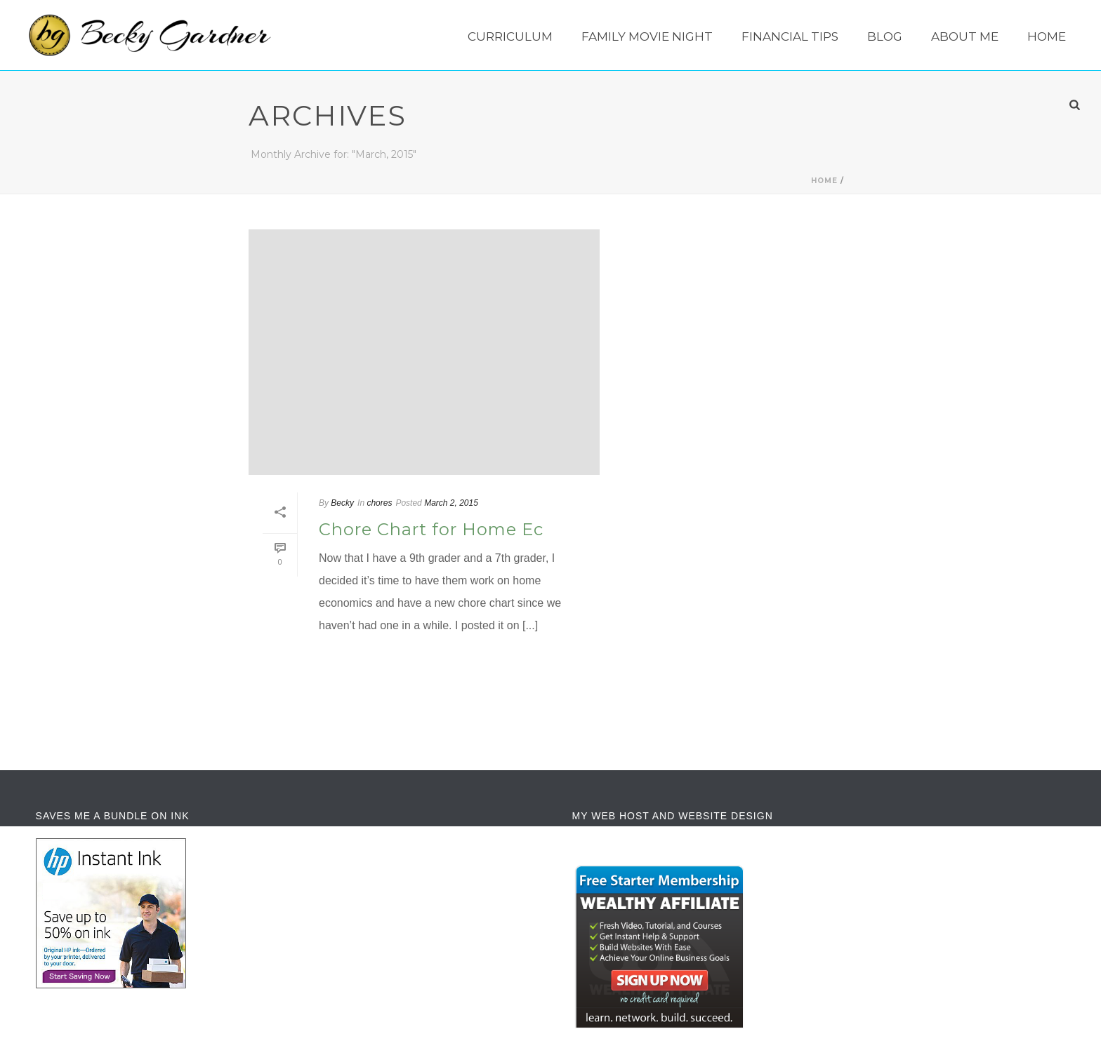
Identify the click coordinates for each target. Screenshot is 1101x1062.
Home (1046, 36)
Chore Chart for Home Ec (431, 529)
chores (379, 503)
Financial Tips (789, 36)
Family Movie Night (647, 36)
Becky (342, 503)
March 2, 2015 (451, 503)
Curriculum (510, 36)
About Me (964, 36)
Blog (884, 36)
